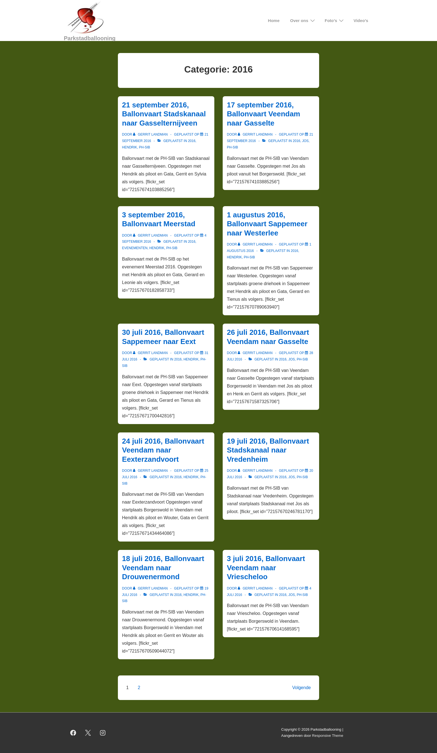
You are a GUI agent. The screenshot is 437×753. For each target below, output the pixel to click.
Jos (305, 141)
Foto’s (335, 20)
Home (274, 20)
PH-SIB (144, 147)
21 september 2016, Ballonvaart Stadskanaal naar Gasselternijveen (164, 114)
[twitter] (88, 732)
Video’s (360, 20)
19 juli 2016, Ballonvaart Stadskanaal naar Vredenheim (268, 450)
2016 (191, 141)
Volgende (301, 687)
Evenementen (134, 248)
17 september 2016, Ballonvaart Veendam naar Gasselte (263, 114)
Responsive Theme (327, 735)
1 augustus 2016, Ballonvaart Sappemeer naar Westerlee (267, 224)
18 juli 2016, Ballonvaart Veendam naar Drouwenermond (163, 567)
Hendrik (129, 147)
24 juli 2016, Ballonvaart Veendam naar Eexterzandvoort (163, 450)
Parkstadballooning (90, 38)
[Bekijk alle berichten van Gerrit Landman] (151, 134)
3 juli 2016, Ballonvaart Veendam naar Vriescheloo (266, 567)
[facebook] (73, 732)
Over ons (303, 20)
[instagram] (103, 732)
